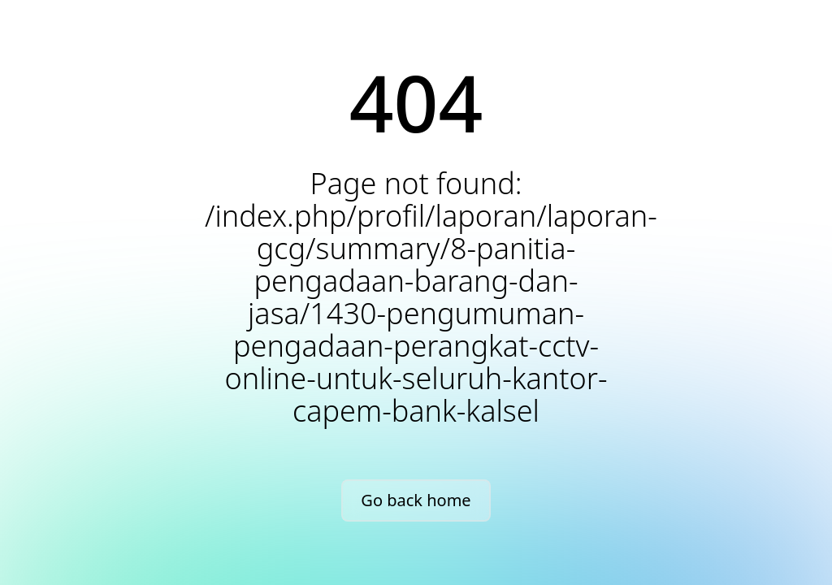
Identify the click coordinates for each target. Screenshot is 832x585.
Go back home (415, 500)
